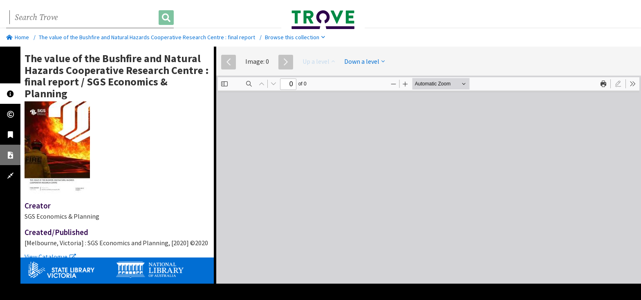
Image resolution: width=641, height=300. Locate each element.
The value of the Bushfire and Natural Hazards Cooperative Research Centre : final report (147, 37)
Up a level (319, 61)
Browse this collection (295, 37)
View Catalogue (50, 257)
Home (17, 37)
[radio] (618, 84)
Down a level (364, 61)
